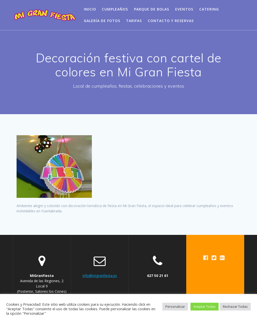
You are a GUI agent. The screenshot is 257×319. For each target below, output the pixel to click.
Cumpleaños (115, 9)
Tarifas (134, 20)
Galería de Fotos (102, 20)
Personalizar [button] (175, 306)
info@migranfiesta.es (100, 275)
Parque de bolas (151, 9)
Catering (209, 9)
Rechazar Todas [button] (235, 306)
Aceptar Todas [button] (205, 306)
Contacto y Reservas (171, 20)
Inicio (90, 9)
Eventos (184, 9)
